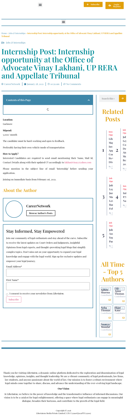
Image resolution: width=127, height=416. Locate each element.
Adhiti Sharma (105, 291)
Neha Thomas (105, 309)
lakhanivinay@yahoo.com (78, 162)
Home (4, 33)
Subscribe (14, 299)
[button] (40, 4)
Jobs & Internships (17, 33)
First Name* (12, 280)
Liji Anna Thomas (119, 291)
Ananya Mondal (105, 325)
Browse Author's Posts (40, 213)
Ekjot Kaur (118, 309)
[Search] (122, 98)
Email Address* (14, 266)
